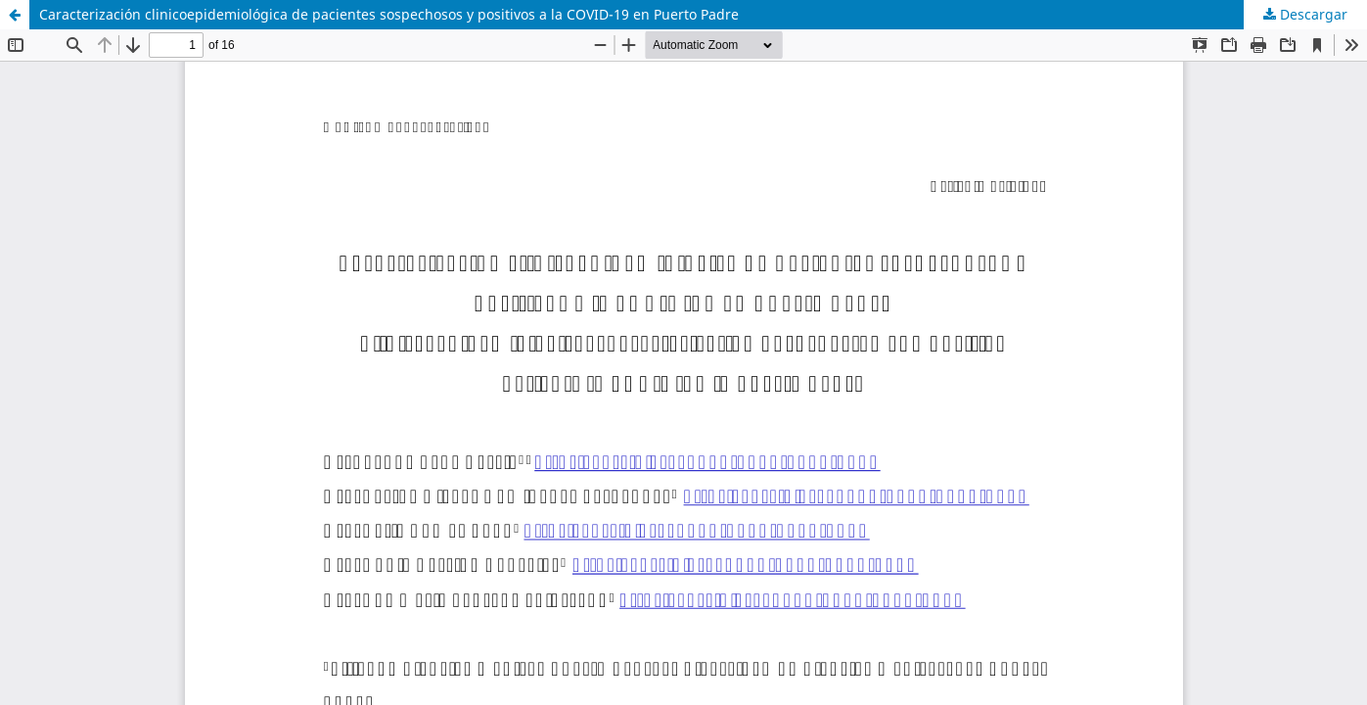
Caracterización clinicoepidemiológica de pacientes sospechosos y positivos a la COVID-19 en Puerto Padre (389, 14)
